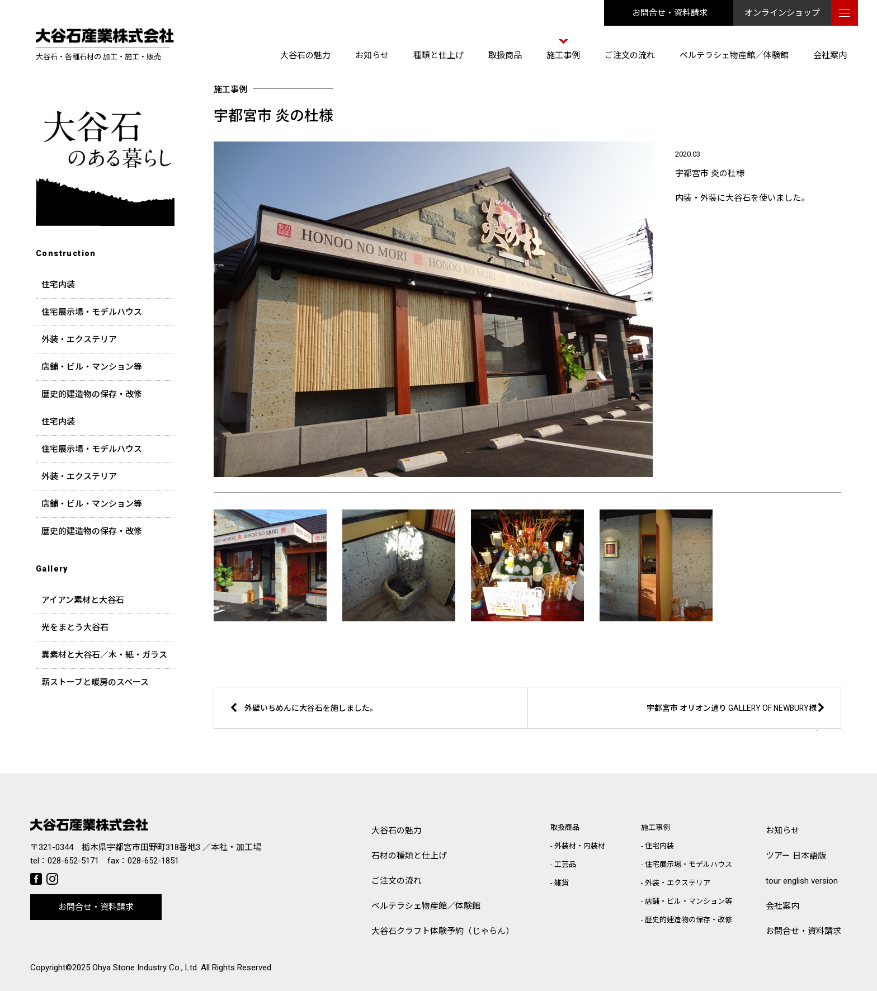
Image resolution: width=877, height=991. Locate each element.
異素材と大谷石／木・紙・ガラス (104, 655)
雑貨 (561, 883)
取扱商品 (505, 55)
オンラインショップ (782, 13)
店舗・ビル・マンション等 (91, 367)
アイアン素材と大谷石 (82, 600)
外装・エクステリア (79, 339)
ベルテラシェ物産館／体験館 (734, 55)
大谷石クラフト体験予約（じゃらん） (442, 931)
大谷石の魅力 (305, 55)
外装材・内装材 (579, 846)
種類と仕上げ (438, 55)
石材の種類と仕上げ (409, 856)
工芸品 (565, 864)
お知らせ (372, 55)
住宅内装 (58, 285)
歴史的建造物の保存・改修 (91, 394)
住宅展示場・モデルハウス (91, 312)
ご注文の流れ (630, 55)
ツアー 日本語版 (796, 856)
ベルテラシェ (425, 906)
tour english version (802, 881)
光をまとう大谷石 (75, 627)
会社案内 (830, 55)
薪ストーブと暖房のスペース (95, 682)
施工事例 (563, 55)
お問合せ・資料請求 (670, 13)
